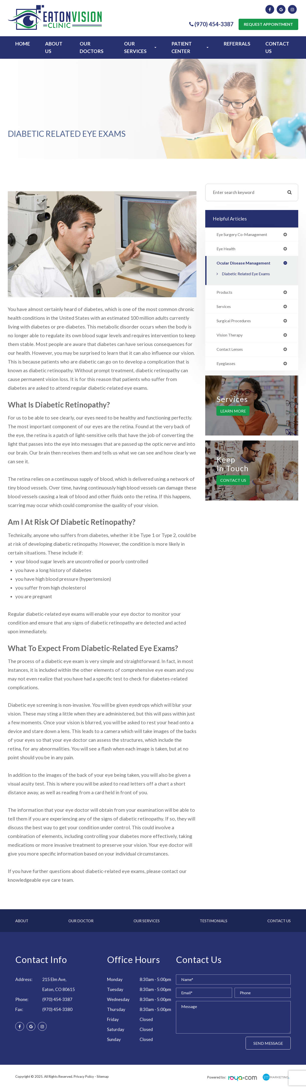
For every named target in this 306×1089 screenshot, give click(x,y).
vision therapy (231, 337)
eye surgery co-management (246, 234)
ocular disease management (245, 264)
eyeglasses (227, 366)
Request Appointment (268, 24)
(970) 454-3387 (57, 999)
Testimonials (213, 920)
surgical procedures (236, 323)
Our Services (147, 920)
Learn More (233, 414)
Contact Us (277, 47)
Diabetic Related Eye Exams (249, 274)
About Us (53, 47)
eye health (227, 249)
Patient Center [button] (190, 47)
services (225, 308)
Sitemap (103, 1076)
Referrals (237, 43)
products (226, 293)
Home (22, 43)
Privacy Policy (84, 1076)
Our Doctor (80, 920)
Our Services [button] (140, 47)
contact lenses (232, 352)
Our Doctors (92, 47)
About (21, 920)
